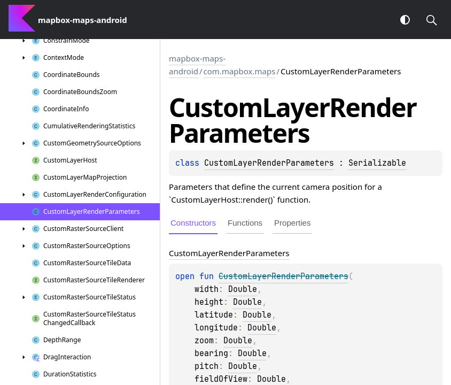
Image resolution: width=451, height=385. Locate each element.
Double (242, 289)
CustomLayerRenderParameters (269, 163)
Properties (292, 222)
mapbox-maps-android (197, 64)
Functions (245, 222)
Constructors (193, 222)
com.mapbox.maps (240, 71)
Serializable (377, 163)
